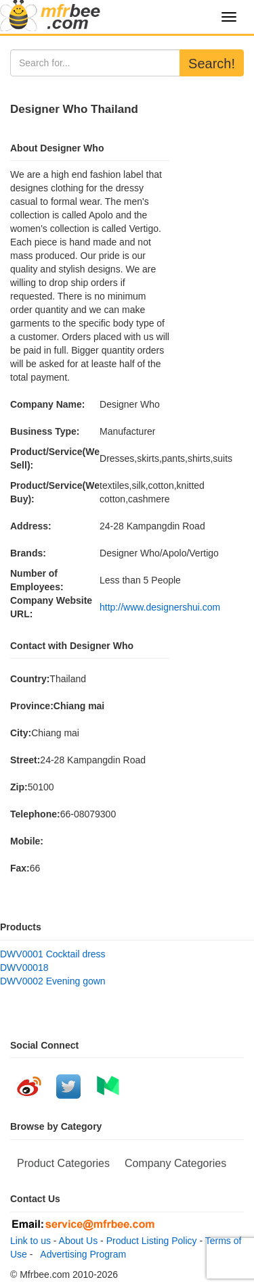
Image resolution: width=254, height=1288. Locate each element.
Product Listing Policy (151, 1240)
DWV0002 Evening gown (53, 981)
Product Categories (63, 1163)
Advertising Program (80, 1254)
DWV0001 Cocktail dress (53, 954)
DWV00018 (24, 967)
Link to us (30, 1240)
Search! (211, 63)
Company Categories (175, 1163)
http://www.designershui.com (160, 607)
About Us (78, 1240)
